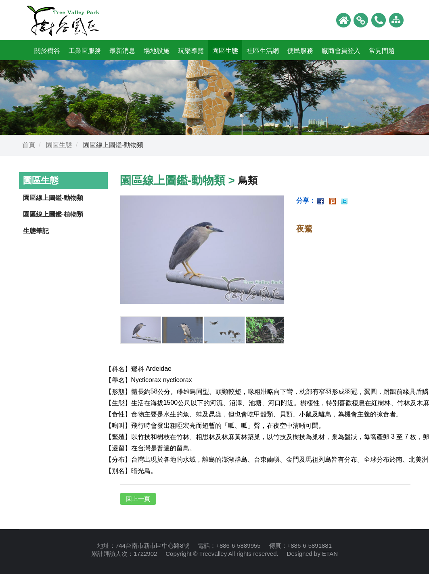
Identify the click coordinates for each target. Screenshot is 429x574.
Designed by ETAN (312, 553)
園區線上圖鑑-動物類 (53, 197)
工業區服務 (85, 50)
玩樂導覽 (191, 50)
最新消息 (122, 50)
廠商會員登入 (341, 50)
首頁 (28, 144)
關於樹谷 (47, 50)
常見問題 (382, 50)
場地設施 (157, 50)
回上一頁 (138, 498)
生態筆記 (36, 230)
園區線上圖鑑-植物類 (53, 214)
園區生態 (225, 50)
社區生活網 (263, 50)
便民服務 (300, 50)
